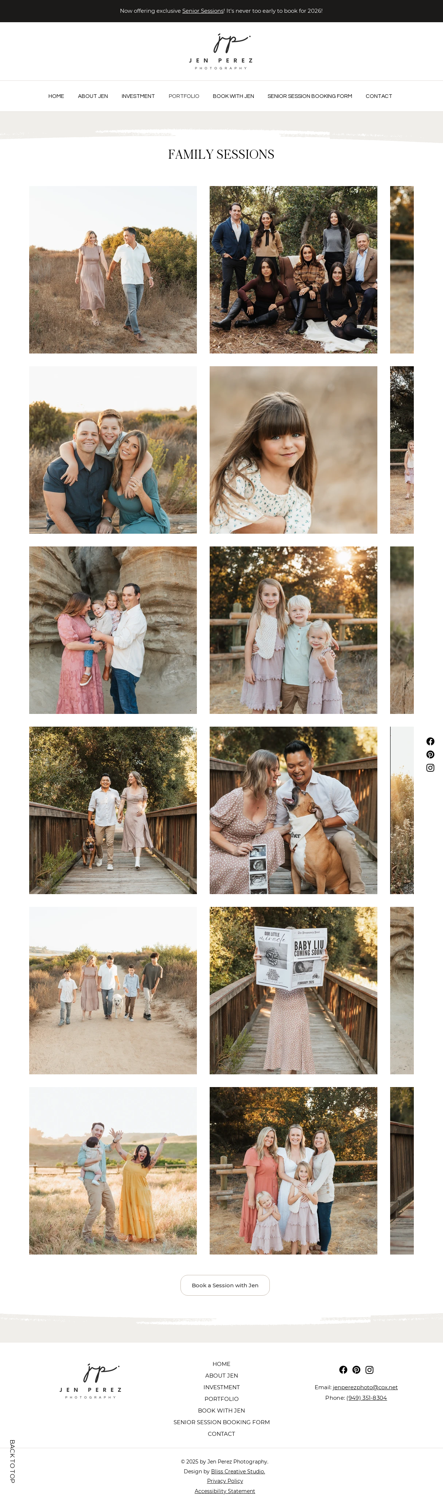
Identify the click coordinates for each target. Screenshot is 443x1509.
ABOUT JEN (221, 1375)
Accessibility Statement (225, 1491)
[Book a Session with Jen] (225, 1285)
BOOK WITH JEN (221, 1410)
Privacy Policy (225, 1481)
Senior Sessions (203, 10)
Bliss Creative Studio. (238, 1471)
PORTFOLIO (222, 1398)
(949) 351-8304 (366, 1397)
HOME (221, 1363)
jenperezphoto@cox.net (365, 1387)
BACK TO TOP (12, 1461)
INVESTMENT (221, 1387)
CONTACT (221, 1433)
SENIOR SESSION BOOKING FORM (222, 1422)
